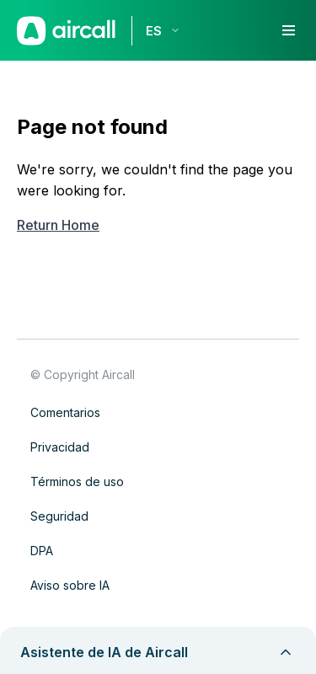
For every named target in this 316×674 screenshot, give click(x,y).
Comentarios (65, 412)
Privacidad (59, 447)
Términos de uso (77, 481)
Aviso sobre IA (70, 585)
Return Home (58, 225)
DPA (41, 550)
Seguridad (59, 516)
